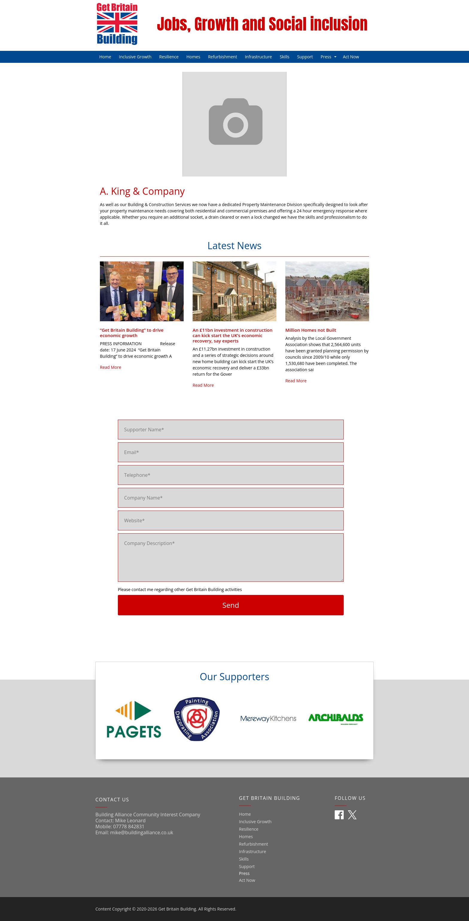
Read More (110, 367)
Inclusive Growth (135, 57)
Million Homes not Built (310, 330)
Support (305, 57)
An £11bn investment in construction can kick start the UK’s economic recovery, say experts (232, 335)
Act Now (351, 57)
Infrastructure (258, 57)
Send (230, 605)
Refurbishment (222, 57)
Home (105, 57)
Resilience (169, 57)
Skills (284, 57)
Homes (193, 57)
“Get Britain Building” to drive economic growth (132, 332)
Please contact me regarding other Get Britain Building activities (180, 589)
